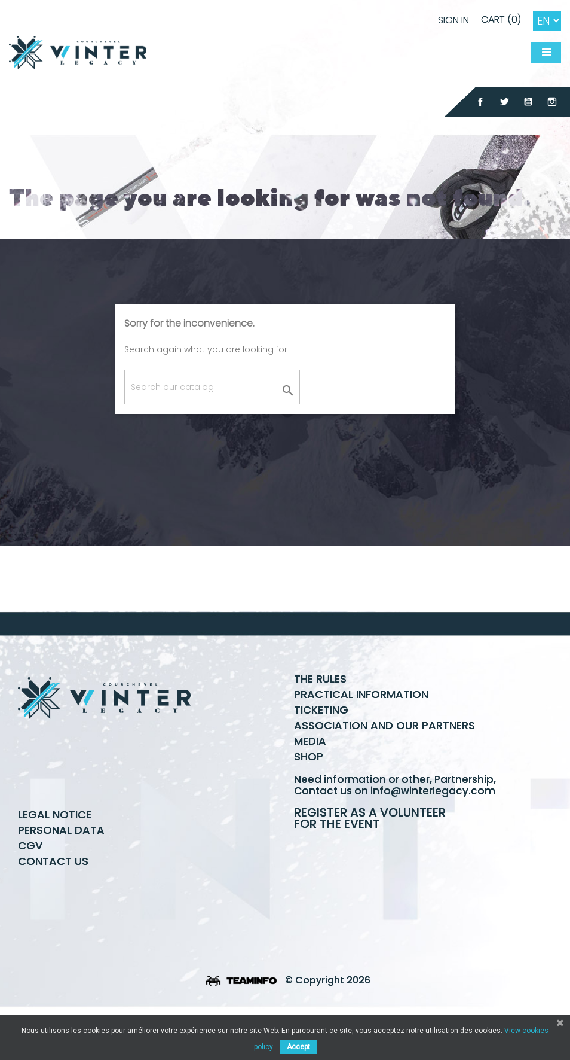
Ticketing (321, 754)
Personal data (61, 874)
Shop (308, 800)
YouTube (528, 102)
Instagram (552, 102)
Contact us (53, 905)
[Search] (212, 387)
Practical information (361, 738)
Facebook (480, 102)
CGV (30, 889)
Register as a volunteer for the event (370, 862)
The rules (320, 722)
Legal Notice (54, 858)
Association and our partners (384, 769)
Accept (298, 1047)
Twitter (504, 102)
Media (310, 785)
